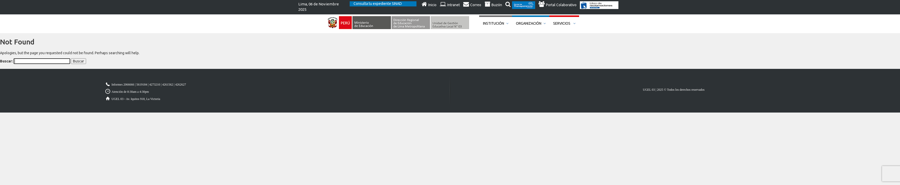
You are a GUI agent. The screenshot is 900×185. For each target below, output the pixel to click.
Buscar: (6, 61)
